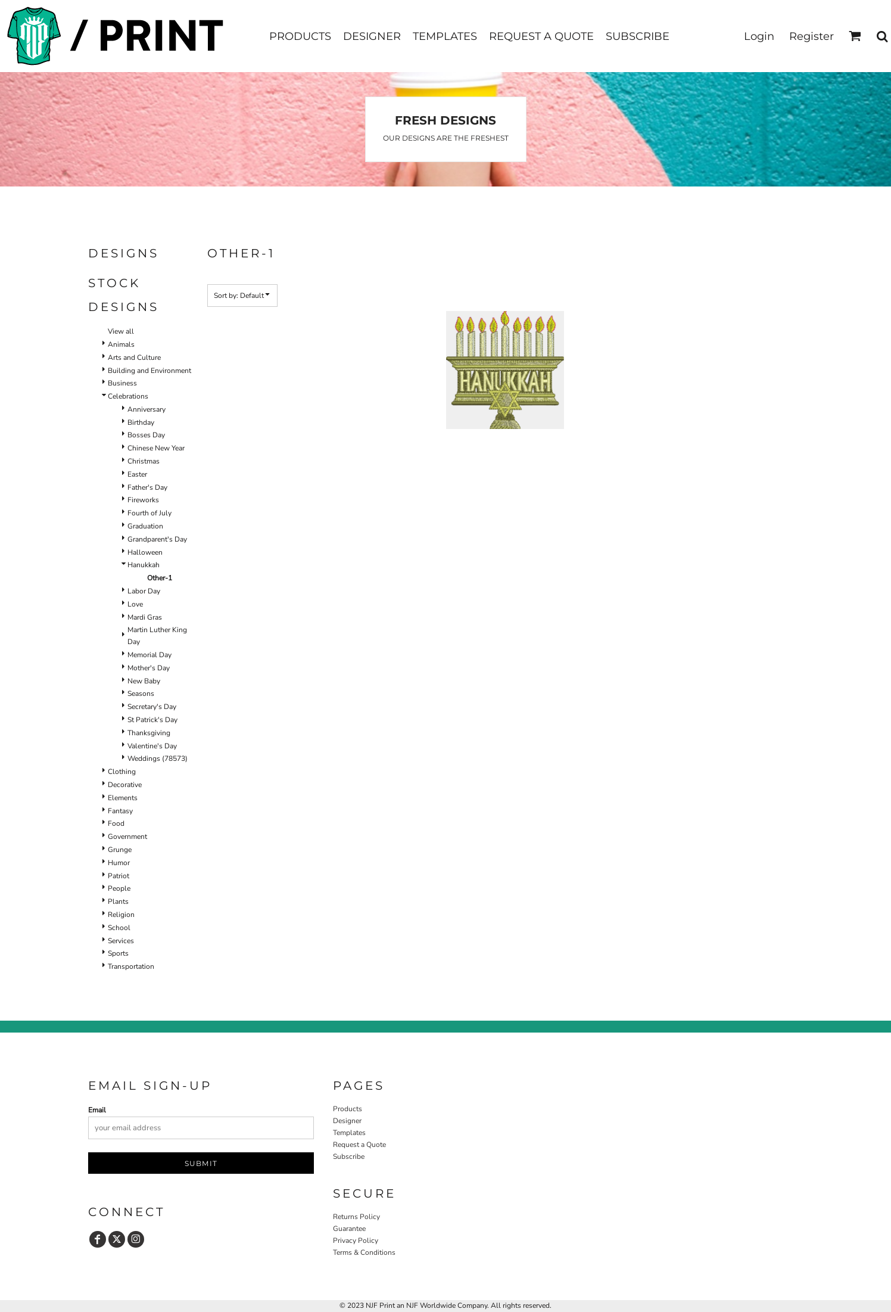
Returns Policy (356, 1216)
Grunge (120, 849)
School (119, 927)
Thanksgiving (148, 733)
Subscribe (348, 1156)
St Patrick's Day (152, 720)
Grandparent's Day (157, 539)
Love (135, 604)
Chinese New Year (156, 448)
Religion (121, 914)
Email (97, 1110)
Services (121, 941)
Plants (118, 901)
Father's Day (147, 487)
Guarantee (349, 1228)
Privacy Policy (355, 1240)
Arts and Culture (134, 357)
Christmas (143, 461)
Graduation (145, 526)
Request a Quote (359, 1144)
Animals (121, 344)
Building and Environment (149, 370)
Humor (119, 863)
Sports (118, 953)
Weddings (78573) (157, 758)
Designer (347, 1121)
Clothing (122, 771)
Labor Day (143, 591)
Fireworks (143, 500)
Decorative (125, 784)
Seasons (140, 693)
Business (122, 383)
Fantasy (120, 811)
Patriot (118, 876)
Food (116, 823)
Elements (123, 798)
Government (127, 836)
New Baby (143, 681)
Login (759, 36)
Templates (349, 1132)
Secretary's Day (151, 706)
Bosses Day (146, 435)
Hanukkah (143, 565)
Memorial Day (149, 655)
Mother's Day (148, 668)
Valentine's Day (152, 746)
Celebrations (128, 396)
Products (347, 1109)
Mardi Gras (144, 617)
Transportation (131, 966)
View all (121, 331)
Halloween (145, 552)
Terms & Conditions (364, 1252)
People (119, 888)
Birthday (140, 422)
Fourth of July (149, 513)
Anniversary (146, 409)
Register (811, 36)
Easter (137, 474)
